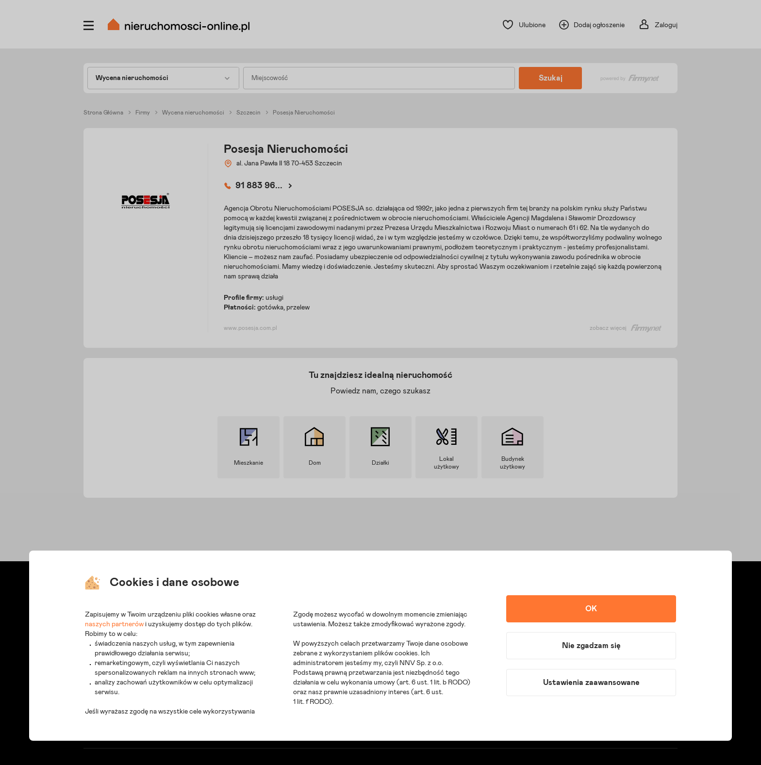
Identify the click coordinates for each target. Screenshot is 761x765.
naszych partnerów (114, 624)
